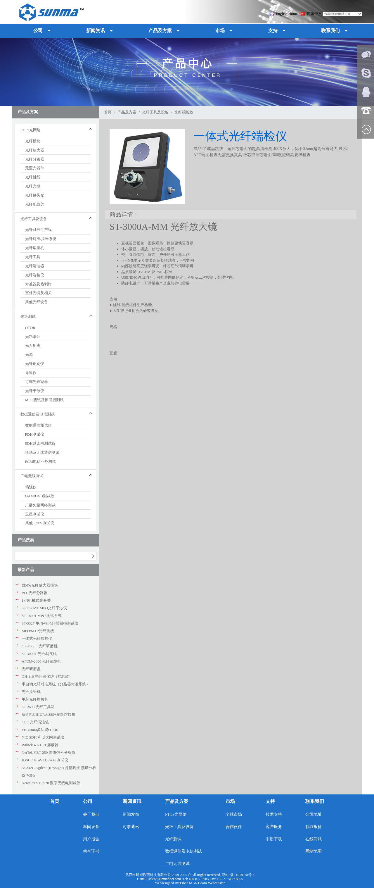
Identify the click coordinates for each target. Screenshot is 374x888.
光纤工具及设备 (155, 112)
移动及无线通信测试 (42, 452)
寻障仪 (31, 372)
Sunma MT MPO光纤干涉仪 (44, 608)
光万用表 (32, 345)
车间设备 (91, 827)
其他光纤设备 (36, 302)
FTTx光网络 (176, 814)
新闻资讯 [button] (95, 30)
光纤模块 (32, 141)
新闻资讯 (132, 801)
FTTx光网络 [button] (30, 130)
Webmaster (216, 883)
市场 (230, 801)
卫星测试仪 (34, 514)
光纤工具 (32, 257)
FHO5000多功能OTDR (40, 729)
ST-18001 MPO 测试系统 (42, 615)
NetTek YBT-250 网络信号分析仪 (48, 752)
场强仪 (31, 487)
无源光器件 (34, 168)
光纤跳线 (32, 177)
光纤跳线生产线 (38, 229)
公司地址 (313, 814)
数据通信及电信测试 (183, 851)
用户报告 (91, 839)
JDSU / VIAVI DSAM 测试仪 (45, 760)
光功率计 (32, 336)
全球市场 (234, 814)
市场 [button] (220, 30)
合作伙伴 (234, 827)
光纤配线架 (34, 204)
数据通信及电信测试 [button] (37, 414)
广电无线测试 (177, 863)
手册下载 (274, 839)
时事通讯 (131, 827)
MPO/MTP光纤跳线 (38, 631)
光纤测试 (173, 839)
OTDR (30, 327)
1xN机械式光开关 (36, 600)
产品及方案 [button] (160, 30)
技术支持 (274, 814)
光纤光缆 (32, 186)
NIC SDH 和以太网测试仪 (43, 737)
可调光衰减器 (36, 382)
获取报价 (313, 827)
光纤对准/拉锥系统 (41, 239)
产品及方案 (126, 112)
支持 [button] (273, 30)
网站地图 (313, 851)
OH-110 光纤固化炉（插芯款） (47, 676)
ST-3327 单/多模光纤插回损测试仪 (50, 623)
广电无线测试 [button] (31, 476)
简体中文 (311, 13)
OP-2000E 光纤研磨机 (40, 646)
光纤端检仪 (34, 275)
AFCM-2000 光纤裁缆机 (41, 661)
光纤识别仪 (34, 363)
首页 (108, 112)
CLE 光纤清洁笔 (35, 722)
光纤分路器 (34, 159)
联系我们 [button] (330, 30)
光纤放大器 (34, 150)
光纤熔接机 (34, 248)
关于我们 (91, 814)
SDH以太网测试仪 (40, 443)
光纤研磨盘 (31, 669)
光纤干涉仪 (34, 391)
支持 (270, 801)
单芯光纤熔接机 (35, 699)
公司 (87, 801)
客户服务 (274, 827)
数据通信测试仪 (38, 425)
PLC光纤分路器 (35, 593)
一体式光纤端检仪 (37, 638)
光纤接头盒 (34, 195)
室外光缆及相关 (38, 293)
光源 (29, 354)
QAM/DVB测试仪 (39, 496)
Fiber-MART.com (194, 883)
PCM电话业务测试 (40, 461)
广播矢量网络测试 (40, 505)
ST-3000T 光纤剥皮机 (39, 653)
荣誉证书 (91, 851)
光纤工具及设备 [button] (33, 219)
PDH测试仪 (34, 434)
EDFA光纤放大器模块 (40, 585)
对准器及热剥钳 (38, 284)
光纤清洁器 (34, 266)
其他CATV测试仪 (39, 523)
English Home (284, 13)
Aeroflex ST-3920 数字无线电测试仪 (51, 783)
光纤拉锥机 (31, 691)
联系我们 (314, 801)
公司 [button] (38, 30)
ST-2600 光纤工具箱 (38, 707)
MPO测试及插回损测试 (44, 400)
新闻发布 (131, 814)
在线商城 (313, 839)
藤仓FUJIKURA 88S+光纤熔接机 (48, 714)
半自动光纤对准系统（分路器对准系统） (56, 684)
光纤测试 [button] (28, 316)
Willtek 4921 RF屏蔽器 (40, 745)
